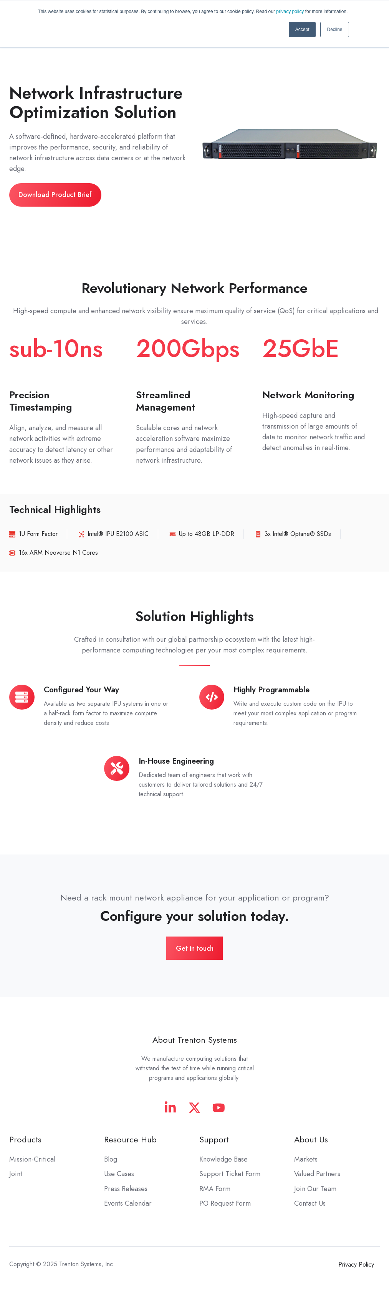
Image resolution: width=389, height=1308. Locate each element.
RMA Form (214, 1189)
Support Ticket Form (229, 1174)
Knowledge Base (223, 1159)
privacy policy (290, 11)
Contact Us (310, 1203)
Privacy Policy (356, 1264)
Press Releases (125, 1189)
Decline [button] (334, 29)
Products (25, 1139)
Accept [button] (302, 29)
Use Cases (119, 1174)
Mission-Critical (32, 1159)
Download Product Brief (55, 195)
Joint (15, 1174)
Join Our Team (315, 1189)
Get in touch (195, 948)
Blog (110, 1159)
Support (214, 1139)
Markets (306, 1159)
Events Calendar (128, 1203)
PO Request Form (225, 1203)
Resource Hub (130, 1139)
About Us (311, 1139)
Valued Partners (317, 1174)
